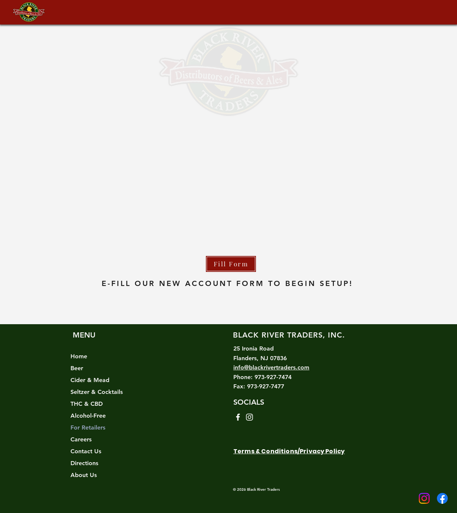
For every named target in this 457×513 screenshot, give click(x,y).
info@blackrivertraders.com (271, 367)
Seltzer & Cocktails (96, 391)
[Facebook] (442, 498)
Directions (84, 463)
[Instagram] (424, 498)
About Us (83, 475)
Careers (81, 439)
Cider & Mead (89, 380)
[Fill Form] (231, 264)
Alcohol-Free (88, 415)
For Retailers (87, 427)
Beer (76, 368)
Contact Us (85, 451)
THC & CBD (86, 403)
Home (78, 356)
